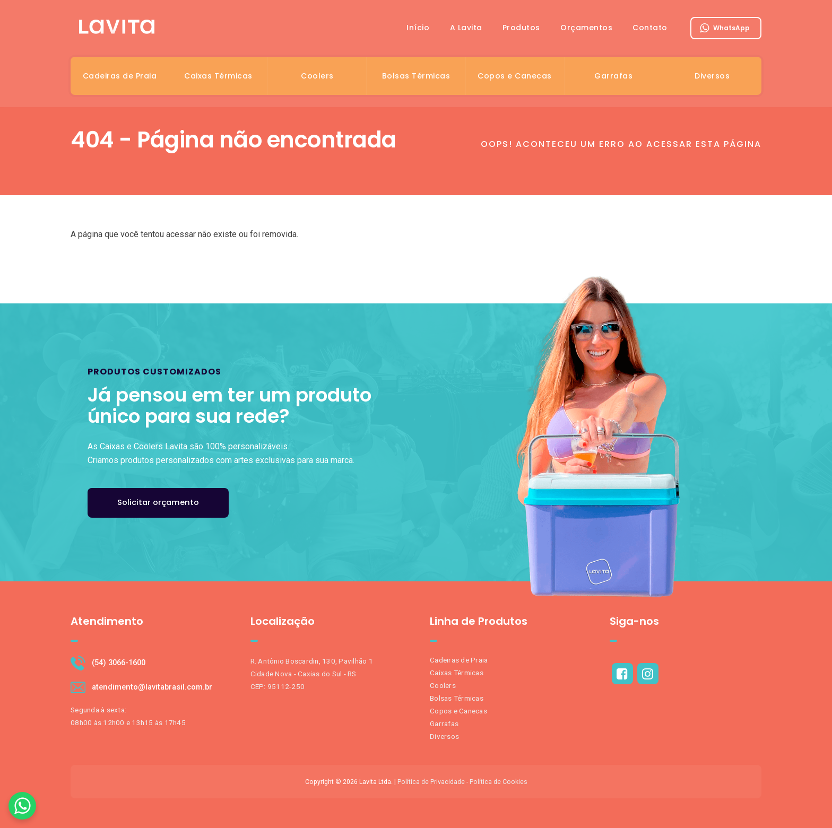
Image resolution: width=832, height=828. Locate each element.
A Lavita (463, 28)
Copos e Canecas (515, 76)
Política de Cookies (498, 782)
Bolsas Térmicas (416, 76)
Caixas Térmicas (218, 76)
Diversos (712, 76)
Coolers (317, 76)
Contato (650, 28)
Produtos (519, 28)
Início (414, 28)
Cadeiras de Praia (120, 76)
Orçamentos (585, 28)
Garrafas (613, 76)
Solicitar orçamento (158, 502)
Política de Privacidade (431, 782)
